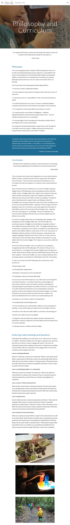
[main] (35, 26)
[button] (2, 2)
